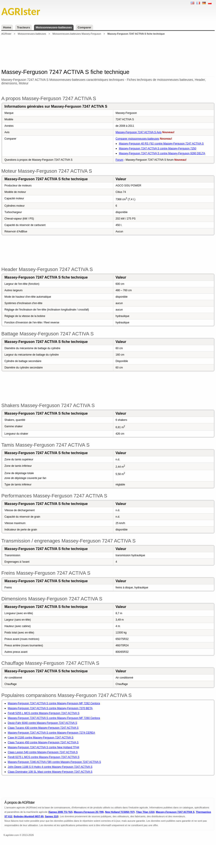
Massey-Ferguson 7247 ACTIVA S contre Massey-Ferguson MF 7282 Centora (54, 703)
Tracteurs (23, 27)
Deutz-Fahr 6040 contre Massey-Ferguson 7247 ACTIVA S (42, 722)
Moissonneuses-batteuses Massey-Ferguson (76, 33)
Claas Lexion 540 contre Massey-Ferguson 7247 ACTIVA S (43, 752)
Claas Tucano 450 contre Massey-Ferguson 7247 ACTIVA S (43, 742)
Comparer (84, 27)
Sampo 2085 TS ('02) (61, 812)
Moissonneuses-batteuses (54, 27)
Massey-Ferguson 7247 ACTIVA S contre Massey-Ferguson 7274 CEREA (51, 732)
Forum (119, 159)
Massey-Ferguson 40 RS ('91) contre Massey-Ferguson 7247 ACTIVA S (161, 143)
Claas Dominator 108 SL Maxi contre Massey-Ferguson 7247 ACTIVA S (50, 771)
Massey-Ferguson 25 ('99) (89, 812)
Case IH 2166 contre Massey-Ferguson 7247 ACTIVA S (40, 737)
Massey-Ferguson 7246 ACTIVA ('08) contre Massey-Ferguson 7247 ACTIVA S (54, 762)
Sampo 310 (51, 816)
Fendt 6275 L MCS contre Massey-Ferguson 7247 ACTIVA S (43, 757)
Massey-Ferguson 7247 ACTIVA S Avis (139, 132)
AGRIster (6, 33)
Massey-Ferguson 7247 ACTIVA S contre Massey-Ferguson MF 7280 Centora (54, 718)
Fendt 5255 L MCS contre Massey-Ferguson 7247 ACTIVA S (43, 713)
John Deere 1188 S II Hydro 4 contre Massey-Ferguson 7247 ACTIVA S (50, 766)
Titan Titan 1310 (145, 812)
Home (7, 27)
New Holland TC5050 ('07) (120, 812)
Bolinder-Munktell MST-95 (29, 816)
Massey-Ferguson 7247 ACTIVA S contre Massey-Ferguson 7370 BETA (50, 708)
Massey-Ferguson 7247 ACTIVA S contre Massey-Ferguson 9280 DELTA (162, 153)
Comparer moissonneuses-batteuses (137, 138)
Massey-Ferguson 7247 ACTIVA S (175, 812)
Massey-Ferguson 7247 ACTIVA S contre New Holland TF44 (43, 747)
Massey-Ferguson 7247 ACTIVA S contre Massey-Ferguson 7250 (157, 148)
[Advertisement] (108, 52)
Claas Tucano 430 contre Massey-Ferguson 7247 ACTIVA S (43, 727)
